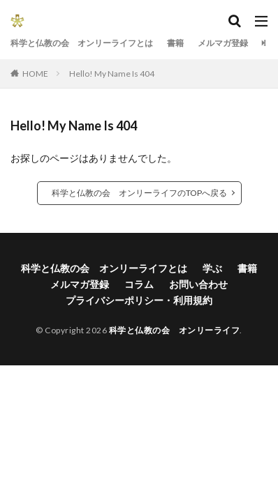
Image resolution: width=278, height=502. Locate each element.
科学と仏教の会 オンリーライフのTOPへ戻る (139, 193)
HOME (35, 73)
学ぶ (212, 268)
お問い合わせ (198, 284)
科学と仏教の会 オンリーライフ (174, 330)
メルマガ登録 (223, 43)
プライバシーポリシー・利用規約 (139, 300)
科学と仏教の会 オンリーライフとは (81, 43)
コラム (139, 284)
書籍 (175, 43)
